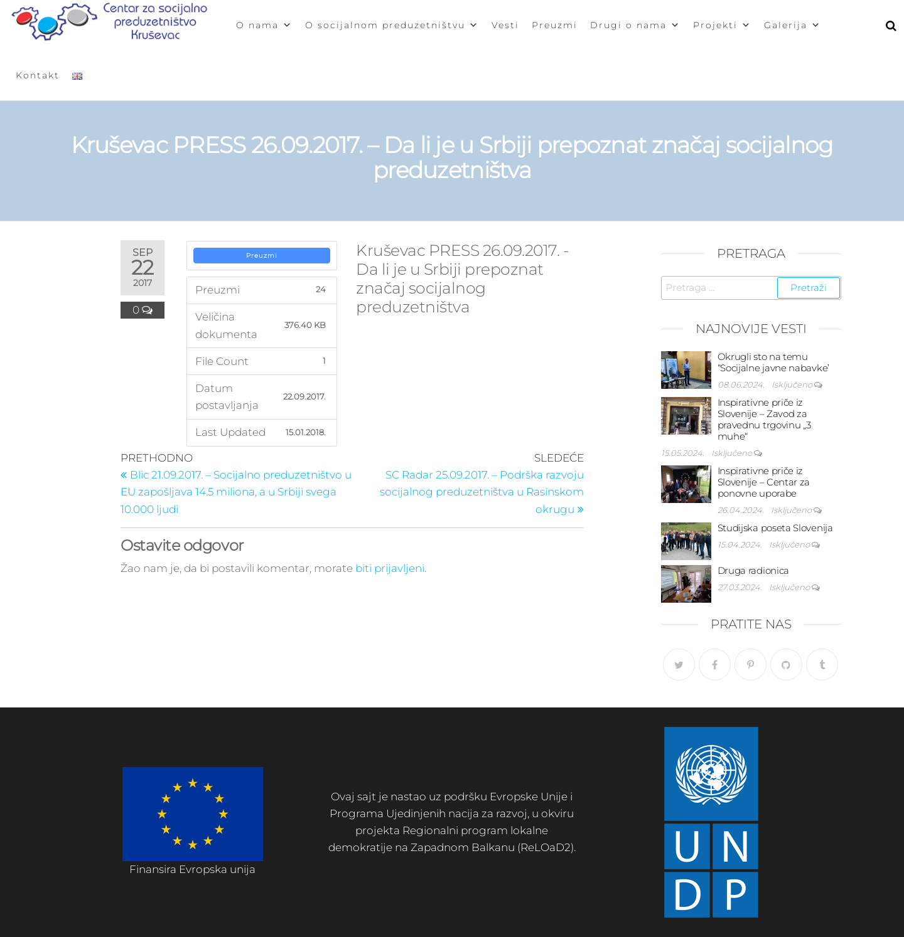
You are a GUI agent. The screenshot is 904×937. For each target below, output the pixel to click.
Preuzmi (555, 25)
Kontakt (38, 75)
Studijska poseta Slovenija (775, 528)
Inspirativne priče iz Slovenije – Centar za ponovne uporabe (764, 482)
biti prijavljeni (389, 568)
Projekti (722, 25)
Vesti (505, 25)
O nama (264, 25)
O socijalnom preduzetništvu (392, 25)
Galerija (792, 25)
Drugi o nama (635, 25)
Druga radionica (754, 570)
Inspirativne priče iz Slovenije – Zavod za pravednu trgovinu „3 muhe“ (764, 419)
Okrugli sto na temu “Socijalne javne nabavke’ (774, 362)
